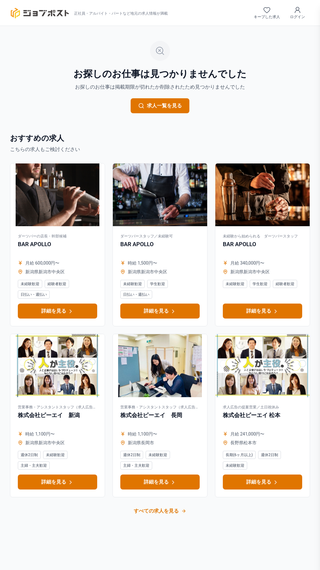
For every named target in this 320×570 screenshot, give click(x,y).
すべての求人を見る (160, 511)
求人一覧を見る (160, 106)
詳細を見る (57, 311)
